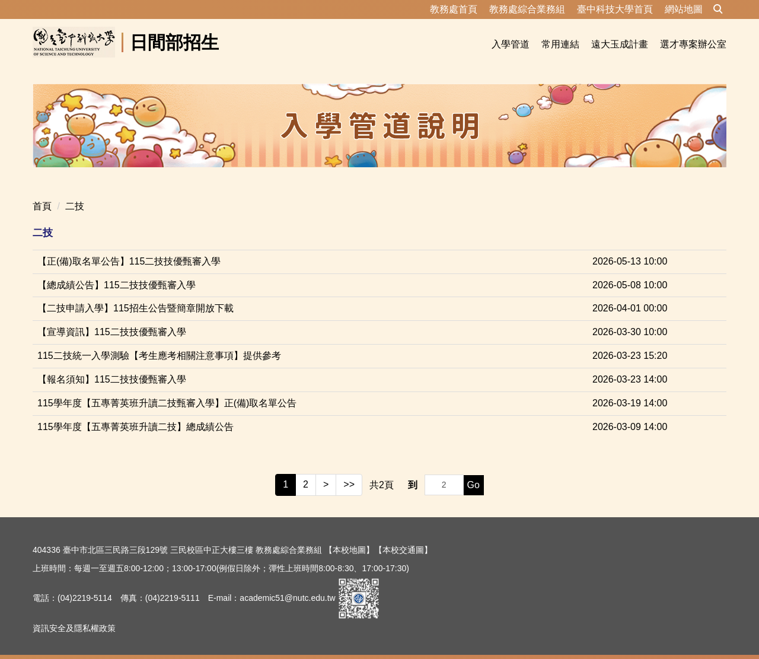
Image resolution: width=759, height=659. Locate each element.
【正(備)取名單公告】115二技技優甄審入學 (129, 247)
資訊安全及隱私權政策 (74, 614)
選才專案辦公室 (693, 44)
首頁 (42, 192)
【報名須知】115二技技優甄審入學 (111, 365)
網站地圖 (684, 9)
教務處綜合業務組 (527, 9)
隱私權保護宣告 (62, 643)
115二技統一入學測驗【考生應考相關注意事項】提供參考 (159, 341)
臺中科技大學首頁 (615, 9)
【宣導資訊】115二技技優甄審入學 (111, 318)
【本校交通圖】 (403, 535)
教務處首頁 (453, 9)
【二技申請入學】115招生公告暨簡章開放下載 (135, 294)
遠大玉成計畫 (619, 44)
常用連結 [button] (560, 44)
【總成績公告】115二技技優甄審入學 (116, 271)
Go (473, 471)
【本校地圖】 (349, 535)
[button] (718, 9)
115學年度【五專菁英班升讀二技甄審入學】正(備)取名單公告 (166, 389)
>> (349, 470)
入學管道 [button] (511, 44)
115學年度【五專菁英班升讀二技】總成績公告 (135, 413)
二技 (74, 192)
